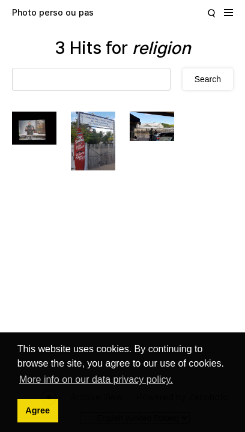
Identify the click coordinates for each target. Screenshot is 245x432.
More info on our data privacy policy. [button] (96, 379)
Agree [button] (37, 410)
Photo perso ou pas (53, 12)
